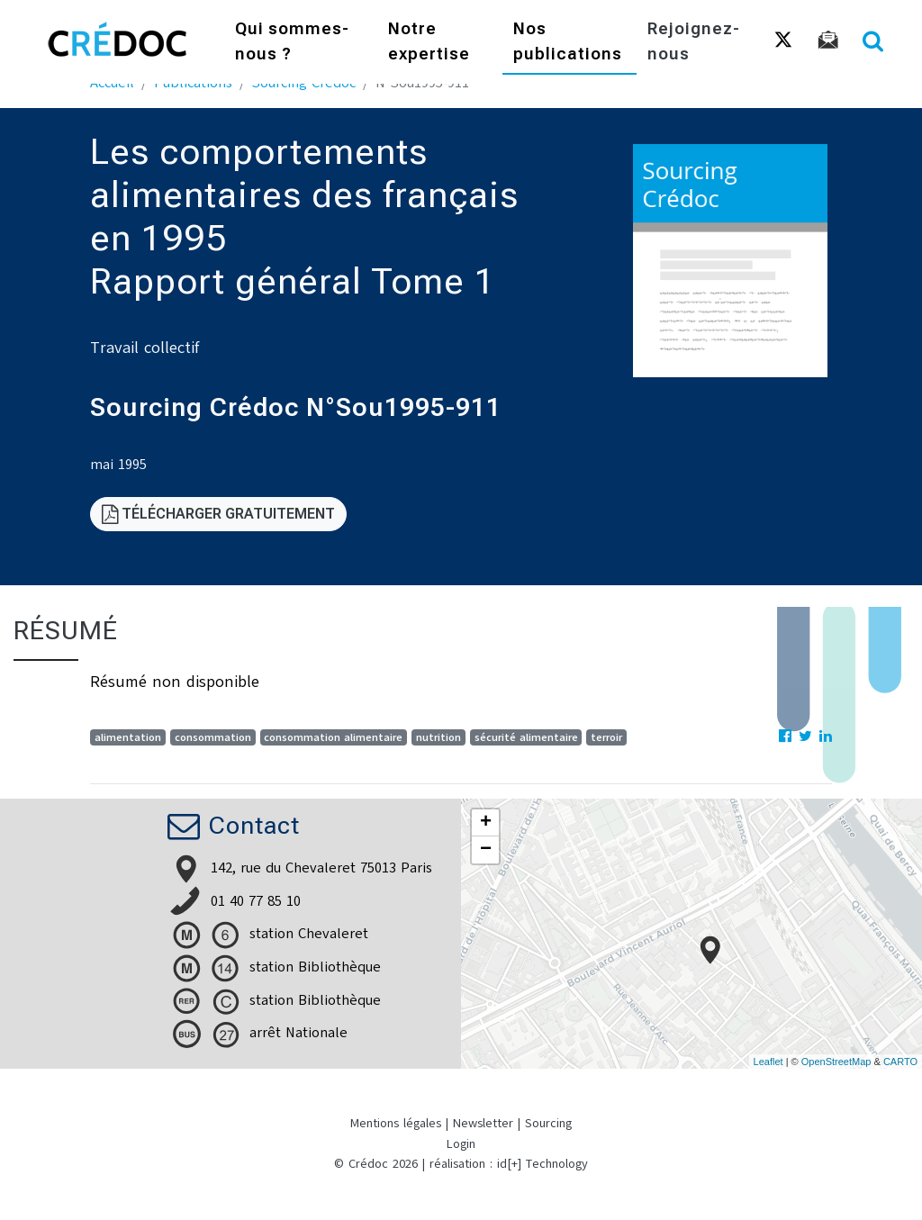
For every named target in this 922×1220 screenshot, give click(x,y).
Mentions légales (395, 1123)
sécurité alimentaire (526, 737)
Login (461, 1143)
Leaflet (768, 1061)
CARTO (900, 1061)
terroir (606, 737)
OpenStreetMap (836, 1061)
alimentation (128, 737)
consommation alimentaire (333, 737)
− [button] (486, 849)
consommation (213, 737)
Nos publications (567, 41)
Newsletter (483, 1123)
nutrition (438, 737)
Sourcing (548, 1123)
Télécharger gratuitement (218, 513)
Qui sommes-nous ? (292, 41)
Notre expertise (429, 41)
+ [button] (486, 822)
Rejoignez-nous (693, 41)
